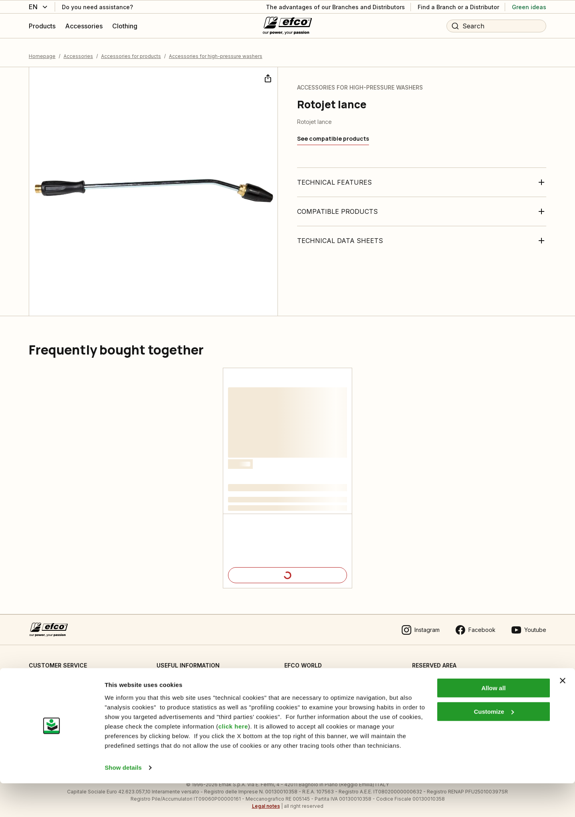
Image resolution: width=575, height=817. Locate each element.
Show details (123, 801)
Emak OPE (297, 692)
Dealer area (427, 675)
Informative (171, 692)
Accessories (78, 50)
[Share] (267, 71)
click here (233, 760)
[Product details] (287, 569)
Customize (494, 745)
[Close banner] (562, 714)
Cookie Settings (177, 675)
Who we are (300, 675)
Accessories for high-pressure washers (215, 50)
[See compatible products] (333, 132)
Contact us (43, 675)
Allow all (493, 722)
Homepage (42, 50)
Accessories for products (131, 50)
